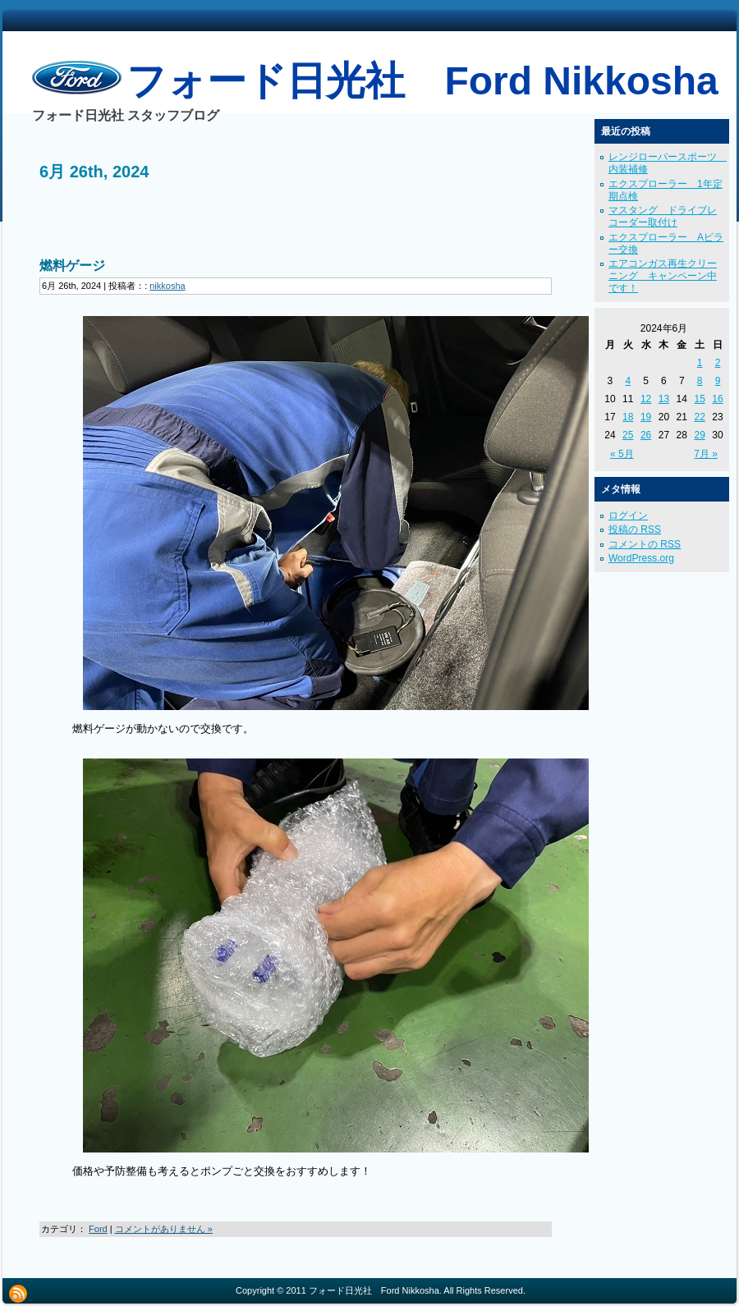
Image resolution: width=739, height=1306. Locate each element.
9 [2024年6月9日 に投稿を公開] (718, 381)
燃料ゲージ (72, 266)
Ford (98, 1229)
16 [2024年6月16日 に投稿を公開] (717, 399)
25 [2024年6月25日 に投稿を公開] (627, 435)
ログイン (628, 515)
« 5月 (622, 454)
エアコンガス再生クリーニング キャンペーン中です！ (662, 276)
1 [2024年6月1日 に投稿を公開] (700, 363)
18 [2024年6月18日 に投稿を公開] (627, 417)
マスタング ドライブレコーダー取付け (662, 216)
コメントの (644, 544)
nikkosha (167, 286)
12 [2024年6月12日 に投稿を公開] (645, 399)
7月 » (706, 454)
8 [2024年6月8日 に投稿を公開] (700, 381)
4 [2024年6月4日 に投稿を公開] (628, 381)
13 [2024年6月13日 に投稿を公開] (664, 399)
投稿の (634, 529)
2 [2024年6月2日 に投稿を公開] (718, 363)
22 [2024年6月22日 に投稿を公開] (699, 417)
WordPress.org (641, 558)
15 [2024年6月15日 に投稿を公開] (699, 399)
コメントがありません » (164, 1229)
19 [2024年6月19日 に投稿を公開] (645, 417)
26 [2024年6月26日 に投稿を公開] (645, 435)
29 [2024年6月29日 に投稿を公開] (699, 435)
